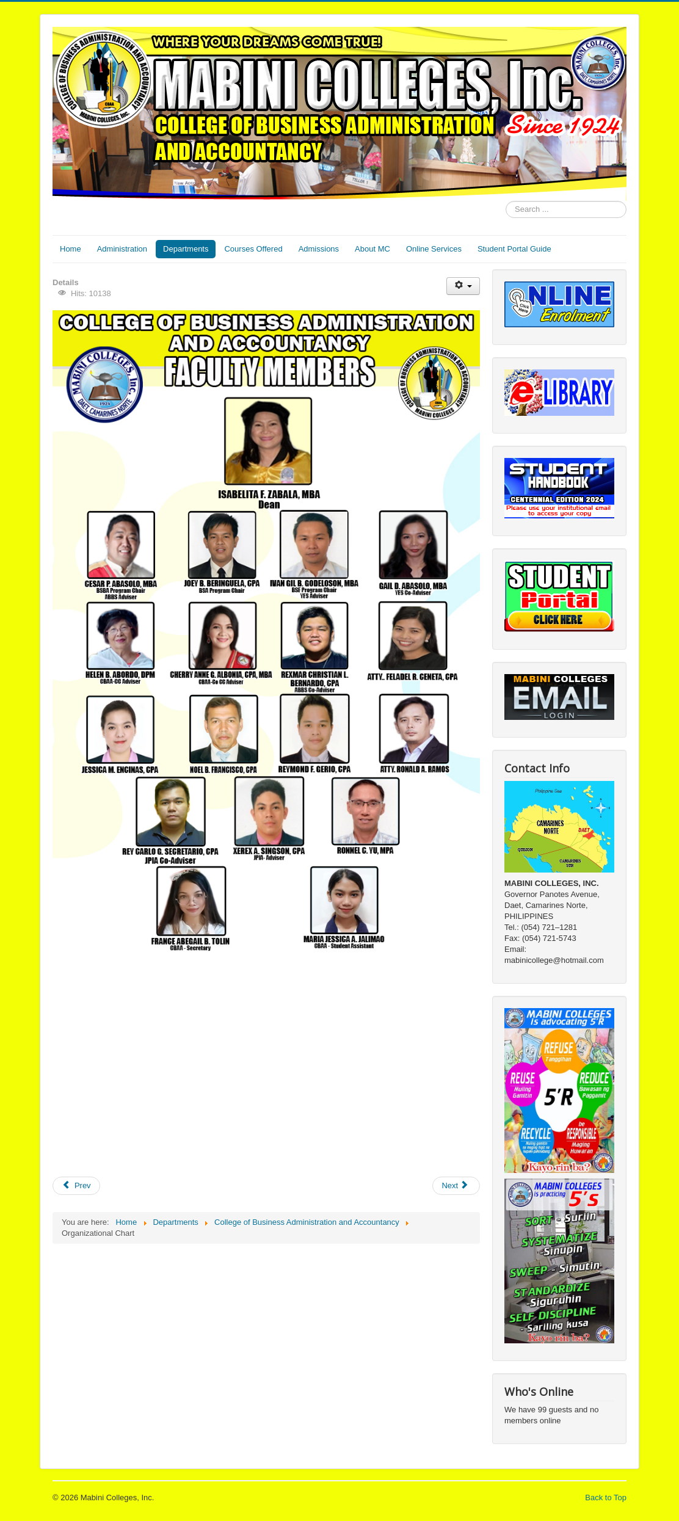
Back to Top (605, 1497)
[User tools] (463, 286)
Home (70, 248)
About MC (372, 248)
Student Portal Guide (514, 248)
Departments (185, 248)
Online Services (434, 248)
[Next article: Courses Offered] (456, 1186)
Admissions (319, 248)
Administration (122, 248)
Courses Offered (253, 248)
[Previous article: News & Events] (76, 1186)
